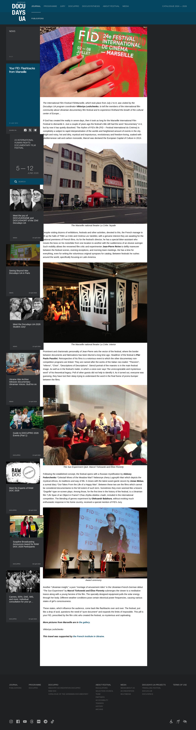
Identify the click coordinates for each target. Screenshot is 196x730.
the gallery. (87, 622)
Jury (62, 6)
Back (11, 56)
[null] (25, 130)
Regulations (102, 688)
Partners (100, 697)
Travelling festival (151, 688)
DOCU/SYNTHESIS (91, 6)
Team (98, 694)
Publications (37, 18)
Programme (50, 6)
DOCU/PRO (73, 6)
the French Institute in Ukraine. (91, 636)
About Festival (111, 6)
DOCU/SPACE (147, 694)
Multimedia (126, 694)
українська (21, 2)
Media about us (128, 688)
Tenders (100, 703)
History (99, 706)
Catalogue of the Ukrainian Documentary (68, 694)
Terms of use (180, 685)
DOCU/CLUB (147, 691)
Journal (36, 6)
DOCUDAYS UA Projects (154, 685)
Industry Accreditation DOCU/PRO (64, 688)
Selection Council (104, 691)
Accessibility (102, 700)
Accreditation (127, 691)
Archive (99, 709)
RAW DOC (52, 691)
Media (126, 6)
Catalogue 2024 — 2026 (174, 6)
